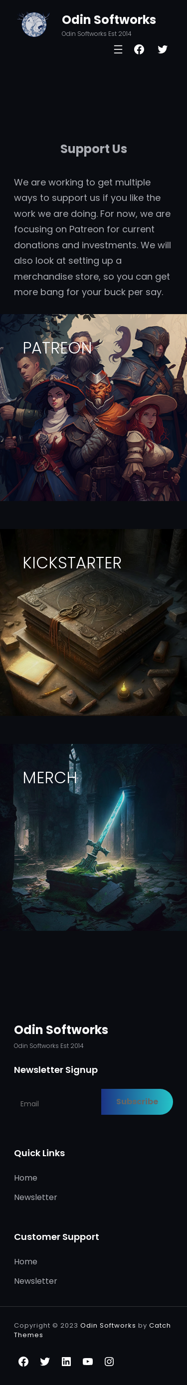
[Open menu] (118, 49)
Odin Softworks (109, 19)
